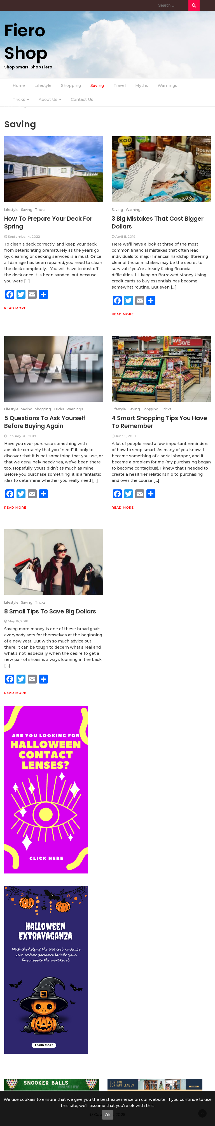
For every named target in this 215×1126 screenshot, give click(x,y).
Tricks (21, 99)
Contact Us (82, 99)
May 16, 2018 (18, 621)
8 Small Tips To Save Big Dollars (50, 611)
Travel (119, 85)
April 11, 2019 (125, 236)
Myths (141, 85)
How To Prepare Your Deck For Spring (48, 222)
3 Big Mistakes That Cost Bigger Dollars (158, 222)
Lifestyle (43, 85)
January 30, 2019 (22, 436)
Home (19, 85)
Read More (15, 308)
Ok (108, 1114)
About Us (50, 99)
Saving (97, 85)
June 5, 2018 (125, 436)
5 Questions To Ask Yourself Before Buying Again (44, 422)
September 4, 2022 (24, 236)
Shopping (71, 85)
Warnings (167, 85)
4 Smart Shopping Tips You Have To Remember (159, 422)
